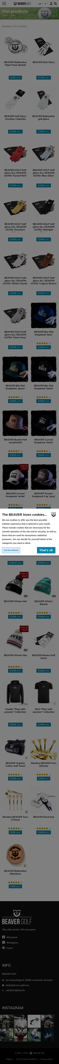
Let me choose (11, 550)
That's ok (46, 550)
